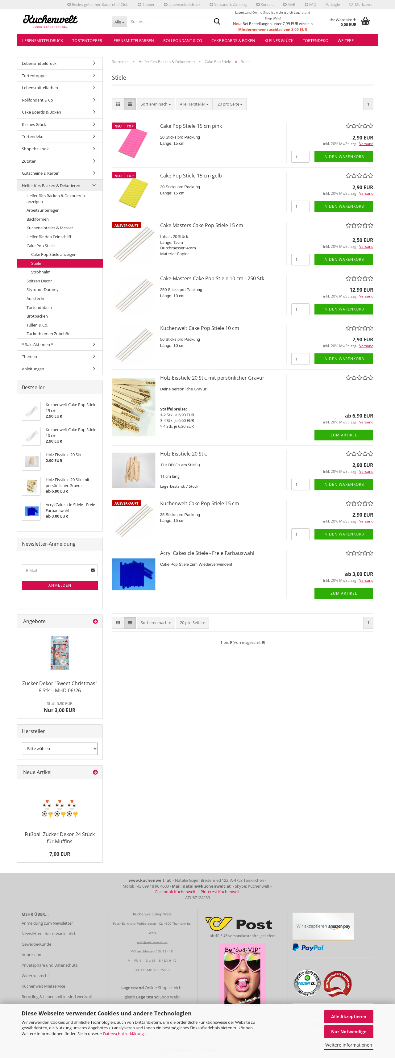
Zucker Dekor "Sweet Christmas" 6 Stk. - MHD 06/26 (59, 687)
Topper (146, 4)
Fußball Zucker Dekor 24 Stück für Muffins (60, 838)
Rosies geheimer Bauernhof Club (97, 4)
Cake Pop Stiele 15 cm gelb (191, 175)
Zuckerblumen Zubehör (48, 333)
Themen (29, 356)
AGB (289, 4)
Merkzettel (361, 4)
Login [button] (333, 4)
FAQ (310, 4)
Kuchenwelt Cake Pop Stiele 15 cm (199, 503)
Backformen (38, 219)
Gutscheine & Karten (41, 173)
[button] (118, 104)
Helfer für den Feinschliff (49, 237)
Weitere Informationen (348, 1045)
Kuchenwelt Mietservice (43, 986)
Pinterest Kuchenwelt (220, 891)
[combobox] (156, 104)
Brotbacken (37, 316)
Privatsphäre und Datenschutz (49, 965)
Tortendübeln (39, 307)
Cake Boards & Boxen (233, 40)
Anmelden (59, 585)
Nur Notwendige (348, 1032)
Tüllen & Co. (37, 325)
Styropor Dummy (43, 289)
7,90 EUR (59, 854)
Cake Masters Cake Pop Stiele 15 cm (201, 225)
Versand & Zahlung (228, 4)
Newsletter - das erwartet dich (49, 933)
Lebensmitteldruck (182, 4)
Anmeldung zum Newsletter (47, 923)
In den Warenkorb (343, 156)
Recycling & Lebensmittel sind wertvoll (57, 996)
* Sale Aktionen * (37, 344)
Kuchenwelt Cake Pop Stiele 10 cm (199, 328)
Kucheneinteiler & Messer (50, 228)
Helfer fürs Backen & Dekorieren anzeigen (56, 198)
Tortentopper (87, 40)
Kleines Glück (278, 40)
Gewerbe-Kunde (36, 944)
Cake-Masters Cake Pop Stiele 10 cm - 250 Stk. (212, 278)
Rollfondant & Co (182, 40)
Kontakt (265, 4)
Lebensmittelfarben (132, 40)
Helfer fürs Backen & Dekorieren (51, 185)
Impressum (32, 954)
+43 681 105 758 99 (155, 970)
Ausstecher (37, 298)
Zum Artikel (344, 435)
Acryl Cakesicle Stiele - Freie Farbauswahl (207, 553)
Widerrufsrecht (35, 975)
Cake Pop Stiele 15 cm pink (191, 126)
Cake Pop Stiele (41, 245)
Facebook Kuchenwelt (175, 891)
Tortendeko (315, 40)
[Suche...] (119, 21)
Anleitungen (33, 369)
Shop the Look (35, 149)
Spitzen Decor (39, 281)
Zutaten (29, 161)
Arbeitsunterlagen (43, 210)
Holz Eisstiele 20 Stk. (183, 453)
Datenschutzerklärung (123, 1033)
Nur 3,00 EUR (60, 707)
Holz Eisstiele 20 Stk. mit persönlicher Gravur (212, 377)
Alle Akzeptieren (348, 1016)
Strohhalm (41, 272)
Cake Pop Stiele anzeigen (54, 254)
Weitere (346, 40)
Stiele (36, 263)
